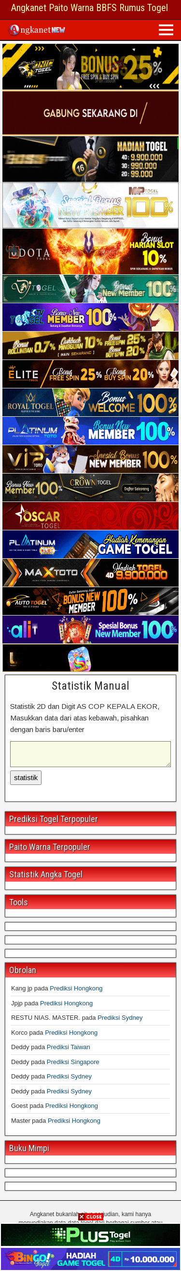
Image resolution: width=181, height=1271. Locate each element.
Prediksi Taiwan (68, 1047)
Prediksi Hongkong (76, 988)
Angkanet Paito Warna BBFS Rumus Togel (89, 7)
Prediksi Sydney (119, 1017)
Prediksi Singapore (73, 1062)
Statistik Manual (90, 686)
